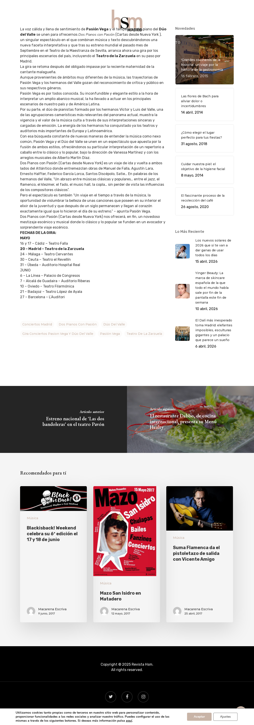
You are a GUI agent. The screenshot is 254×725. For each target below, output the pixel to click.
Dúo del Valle (114, 324)
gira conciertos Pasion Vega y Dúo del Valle (57, 334)
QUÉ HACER (84, 42)
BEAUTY (147, 42)
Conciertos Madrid (37, 324)
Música (32, 518)
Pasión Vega (110, 334)
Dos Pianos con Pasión (78, 324)
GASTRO (107, 42)
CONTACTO (170, 42)
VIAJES (127, 42)
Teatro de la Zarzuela (144, 334)
